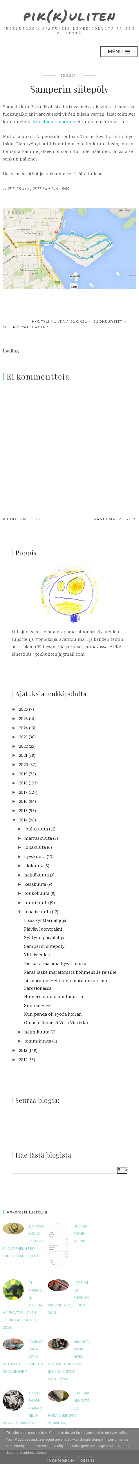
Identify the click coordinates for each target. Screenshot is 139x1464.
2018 (23, 783)
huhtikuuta (36, 902)
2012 (23, 1059)
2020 (23, 764)
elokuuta (33, 865)
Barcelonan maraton (53, 122)
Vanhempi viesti (113, 518)
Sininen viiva (38, 1005)
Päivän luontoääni (43, 929)
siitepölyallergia (24, 326)
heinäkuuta (36, 875)
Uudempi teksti (25, 518)
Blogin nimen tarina (80, 1233)
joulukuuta (36, 829)
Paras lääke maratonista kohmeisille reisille (70, 972)
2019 (23, 774)
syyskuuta (35, 856)
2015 (23, 810)
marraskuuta (38, 838)
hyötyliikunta (48, 321)
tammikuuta (37, 1041)
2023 (23, 737)
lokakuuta (35, 847)
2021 (23, 755)
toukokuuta (36, 893)
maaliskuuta (37, 912)
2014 (23, 820)
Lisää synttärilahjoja (45, 920)
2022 (23, 746)
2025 (23, 718)
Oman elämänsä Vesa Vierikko (56, 1022)
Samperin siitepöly (44, 946)
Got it (88, 1460)
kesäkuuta (35, 884)
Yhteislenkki (37, 955)
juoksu (79, 321)
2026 (23, 709)
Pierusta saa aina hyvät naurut (56, 963)
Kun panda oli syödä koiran (53, 1014)
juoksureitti (108, 321)
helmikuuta (36, 1032)
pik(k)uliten (69, 15)
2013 (23, 1050)
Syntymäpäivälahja (44, 937)
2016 (23, 801)
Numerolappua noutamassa (53, 997)
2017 (23, 792)
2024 (23, 728)
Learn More (61, 1460)
